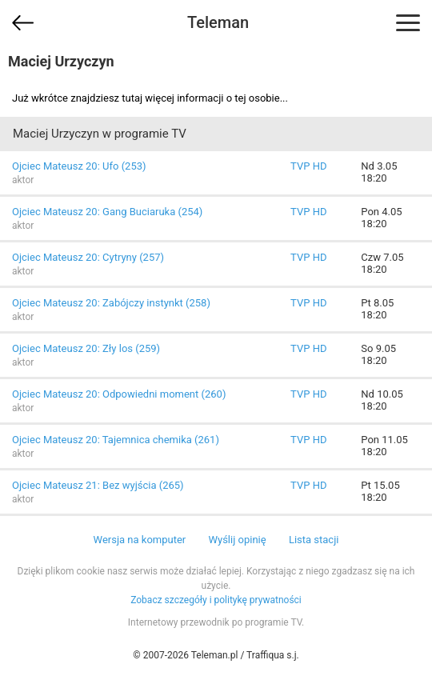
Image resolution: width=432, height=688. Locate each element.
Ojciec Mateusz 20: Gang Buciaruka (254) (107, 212)
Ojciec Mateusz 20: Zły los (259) (86, 348)
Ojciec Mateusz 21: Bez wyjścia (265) (98, 485)
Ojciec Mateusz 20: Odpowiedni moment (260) (119, 394)
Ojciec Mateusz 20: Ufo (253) (79, 166)
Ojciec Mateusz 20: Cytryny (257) (88, 257)
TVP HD (308, 166)
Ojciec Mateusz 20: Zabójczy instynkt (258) (111, 303)
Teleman (218, 22)
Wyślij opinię (237, 540)
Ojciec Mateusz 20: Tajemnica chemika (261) (115, 440)
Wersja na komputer (140, 540)
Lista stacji (314, 540)
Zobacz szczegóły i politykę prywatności (216, 600)
